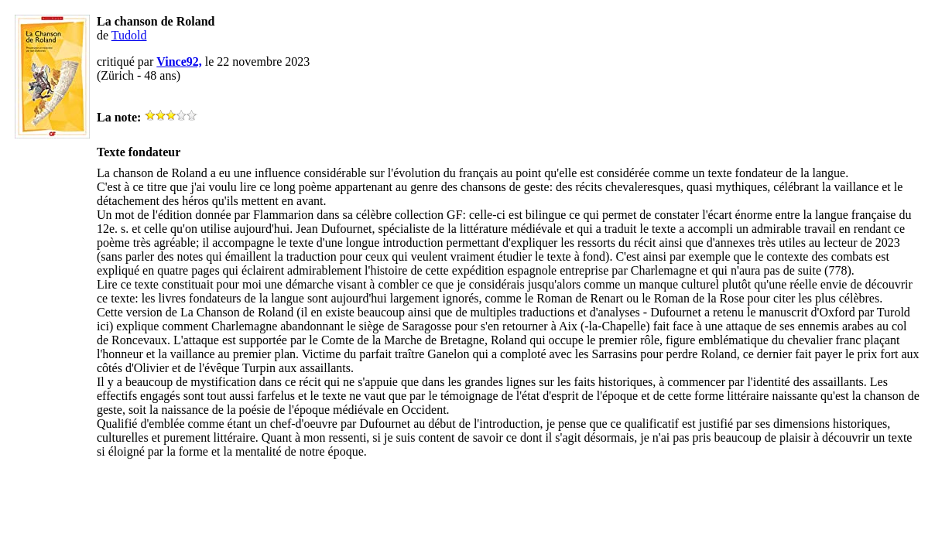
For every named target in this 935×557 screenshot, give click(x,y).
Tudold (129, 35)
